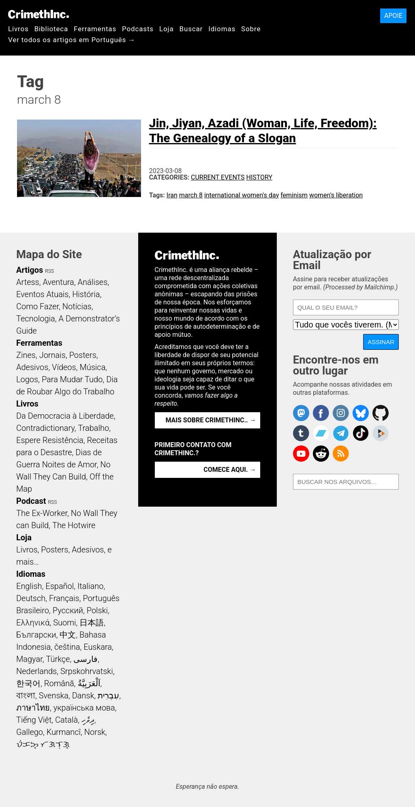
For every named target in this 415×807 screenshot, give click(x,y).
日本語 (91, 622)
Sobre (251, 29)
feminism (294, 195)
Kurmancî (64, 732)
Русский (68, 610)
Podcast (31, 501)
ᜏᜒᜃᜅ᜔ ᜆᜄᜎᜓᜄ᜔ (43, 744)
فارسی (85, 659)
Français (64, 598)
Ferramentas (95, 29)
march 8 (191, 195)
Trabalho (93, 428)
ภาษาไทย (33, 708)
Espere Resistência (49, 440)
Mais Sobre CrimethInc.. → (210, 420)
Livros (18, 29)
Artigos (29, 270)
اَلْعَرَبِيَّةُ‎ (89, 683)
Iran (172, 195)
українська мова (84, 708)
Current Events (217, 177)
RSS (49, 271)
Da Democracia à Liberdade (65, 416)
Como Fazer (37, 306)
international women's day (241, 195)
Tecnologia (35, 318)
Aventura (58, 282)
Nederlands (36, 671)
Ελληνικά (32, 622)
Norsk (94, 732)
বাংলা (25, 695)
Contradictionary (45, 428)
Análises (93, 282)
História (86, 294)
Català (66, 720)
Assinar (381, 341)
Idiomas (221, 29)
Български (36, 635)
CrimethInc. (38, 14)
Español (59, 586)
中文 (68, 635)
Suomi (64, 622)
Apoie (393, 15)
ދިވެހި (87, 720)
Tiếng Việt (33, 720)
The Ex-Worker (41, 513)
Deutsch (30, 598)
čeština (67, 647)
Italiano (90, 586)
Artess (27, 282)
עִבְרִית (108, 695)
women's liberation (336, 195)
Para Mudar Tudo (72, 379)
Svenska (53, 695)
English (29, 586)
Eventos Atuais (42, 294)
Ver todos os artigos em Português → (71, 40)
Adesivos (32, 367)
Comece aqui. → (229, 469)
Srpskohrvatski (86, 671)
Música (92, 367)
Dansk (83, 695)
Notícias (77, 306)
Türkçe (58, 659)
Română (59, 683)
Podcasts (138, 29)
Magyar (29, 659)
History (259, 177)
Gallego (29, 732)
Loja (166, 29)
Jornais (52, 355)
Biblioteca (51, 29)
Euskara (97, 647)
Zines (26, 355)
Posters (82, 355)
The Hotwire (73, 525)
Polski (97, 610)
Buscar (191, 29)
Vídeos (64, 367)
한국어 (28, 683)
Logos (27, 379)
